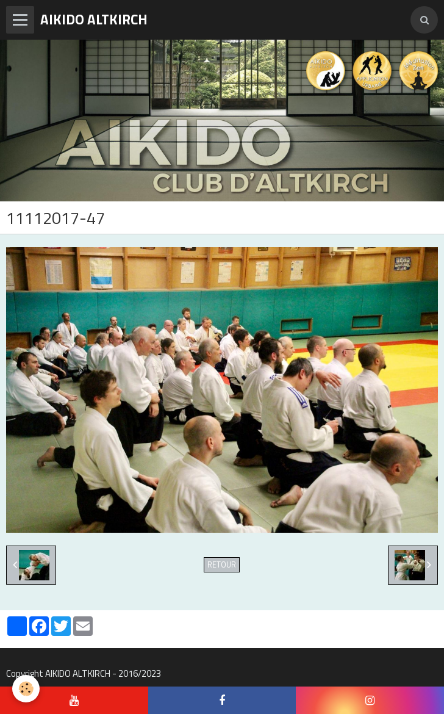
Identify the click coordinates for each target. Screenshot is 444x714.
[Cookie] (26, 688)
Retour (221, 565)
